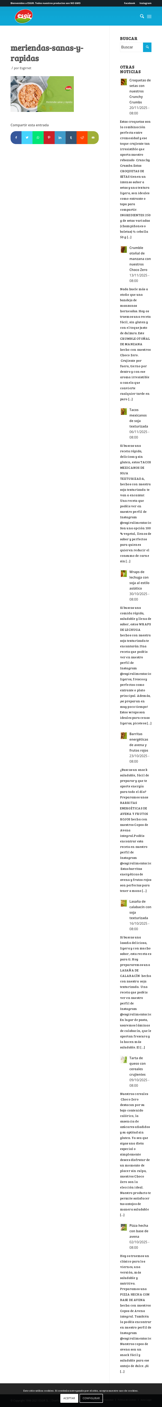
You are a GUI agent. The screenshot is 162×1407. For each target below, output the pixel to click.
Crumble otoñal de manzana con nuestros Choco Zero (140, 259)
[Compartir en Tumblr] (71, 137)
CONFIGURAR (91, 1398)
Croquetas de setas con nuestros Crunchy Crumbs (140, 91)
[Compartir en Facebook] (16, 137)
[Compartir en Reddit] (82, 137)
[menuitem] (129, 3)
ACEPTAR (69, 1398)
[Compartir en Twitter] (27, 137)
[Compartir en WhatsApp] (37, 137)
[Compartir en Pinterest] (49, 137)
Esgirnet (25, 68)
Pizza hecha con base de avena (139, 1231)
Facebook (129, 3)
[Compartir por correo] (93, 137)
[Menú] (149, 16)
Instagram (145, 3)
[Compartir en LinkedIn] (60, 137)
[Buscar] (140, 16)
